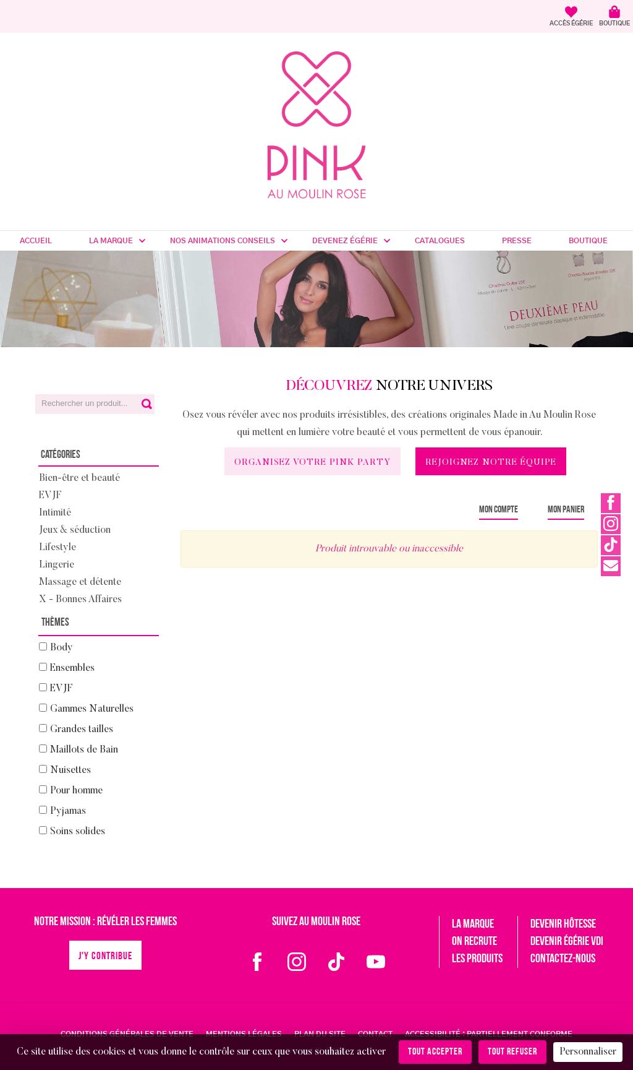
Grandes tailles (81, 730)
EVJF (50, 496)
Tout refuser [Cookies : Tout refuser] (512, 1052)
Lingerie (56, 565)
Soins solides (77, 832)
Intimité (55, 513)
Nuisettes (70, 770)
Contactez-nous (562, 959)
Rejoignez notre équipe (490, 463)
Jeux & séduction (75, 530)
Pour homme (76, 791)
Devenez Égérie (345, 240)
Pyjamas (68, 811)
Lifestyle (57, 548)
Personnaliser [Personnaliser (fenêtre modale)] (587, 1052)
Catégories (60, 455)
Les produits (477, 959)
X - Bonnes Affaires (80, 600)
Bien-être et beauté (79, 478)
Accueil (36, 240)
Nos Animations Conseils (222, 240)
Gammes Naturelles (92, 709)
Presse (517, 240)
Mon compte (498, 510)
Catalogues (440, 240)
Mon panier (566, 510)
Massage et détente (80, 582)
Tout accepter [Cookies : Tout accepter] (435, 1052)
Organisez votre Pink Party (312, 463)
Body (61, 648)
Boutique (588, 240)
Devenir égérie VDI (566, 942)
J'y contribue (105, 956)
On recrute (474, 942)
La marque (111, 240)
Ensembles (72, 668)
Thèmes (55, 623)
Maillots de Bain (84, 750)
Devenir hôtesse (563, 924)
